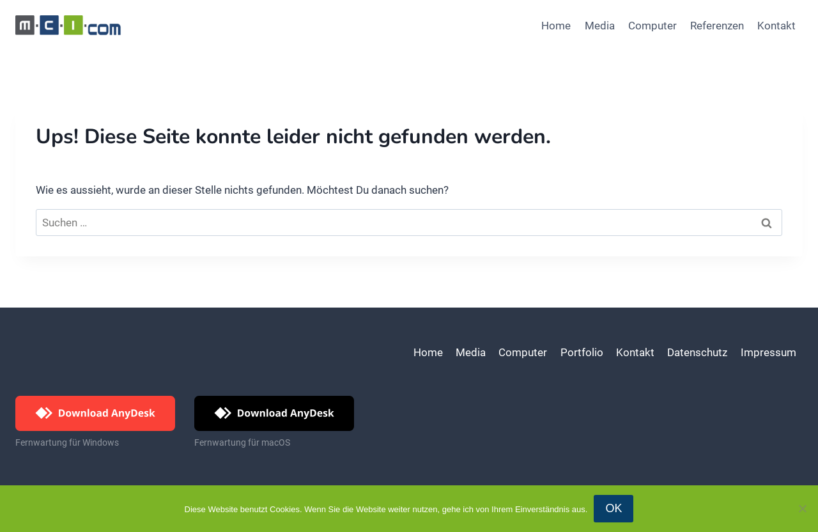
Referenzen (717, 25)
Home (556, 25)
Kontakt (776, 25)
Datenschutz (697, 352)
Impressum (768, 352)
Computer (652, 25)
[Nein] (802, 508)
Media (600, 25)
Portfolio (581, 352)
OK (613, 508)
